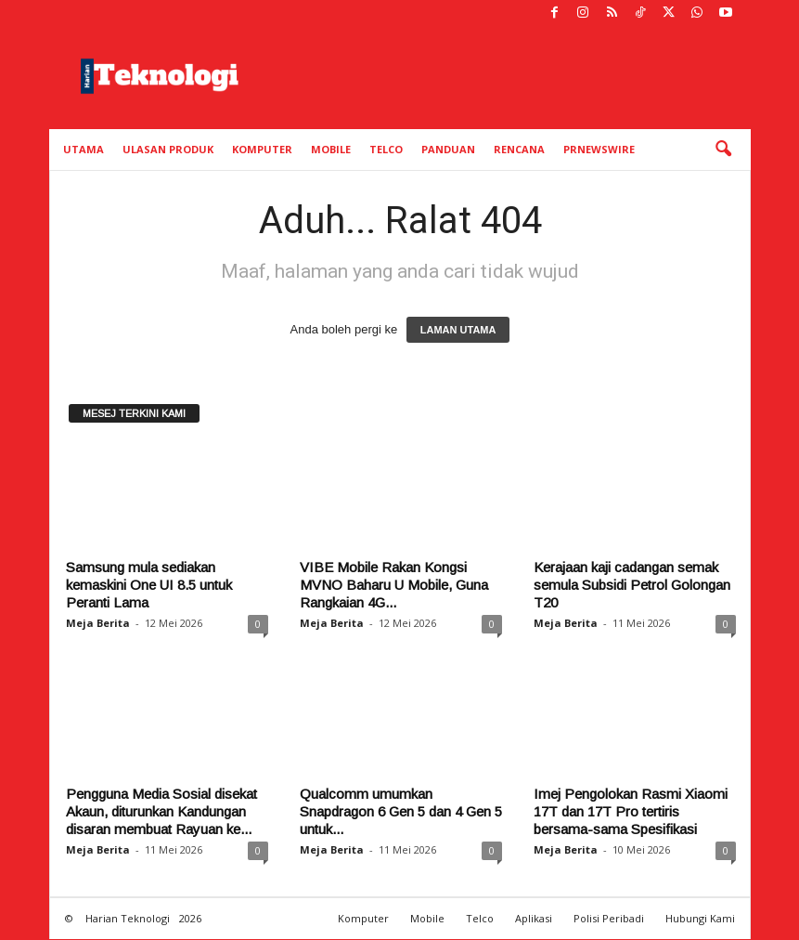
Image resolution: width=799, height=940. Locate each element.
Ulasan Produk (167, 149)
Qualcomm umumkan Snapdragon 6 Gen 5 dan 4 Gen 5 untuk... (401, 811)
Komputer (262, 149)
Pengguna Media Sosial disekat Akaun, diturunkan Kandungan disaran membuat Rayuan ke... (161, 811)
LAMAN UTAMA (458, 329)
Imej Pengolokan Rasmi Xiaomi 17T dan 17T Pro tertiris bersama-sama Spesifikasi (631, 811)
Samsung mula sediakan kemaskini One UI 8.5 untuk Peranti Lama (149, 584)
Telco (386, 149)
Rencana (519, 149)
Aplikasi (533, 918)
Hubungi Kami (700, 918)
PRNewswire (599, 149)
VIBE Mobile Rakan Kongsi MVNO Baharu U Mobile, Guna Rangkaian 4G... (394, 584)
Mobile (331, 149)
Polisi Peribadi (608, 918)
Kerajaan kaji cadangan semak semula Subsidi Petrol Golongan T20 (632, 584)
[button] (722, 149)
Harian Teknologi (127, 918)
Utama (83, 149)
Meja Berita (98, 623)
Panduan (448, 149)
